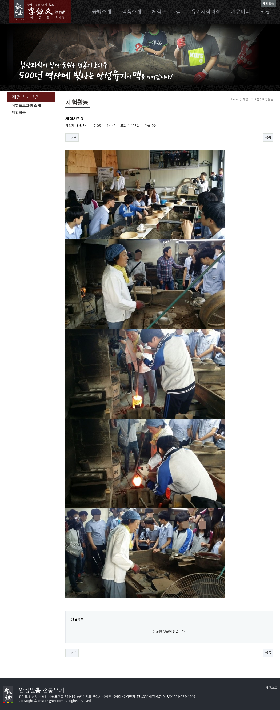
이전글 (72, 137)
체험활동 (19, 112)
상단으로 (271, 688)
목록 (268, 137)
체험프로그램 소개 (26, 105)
